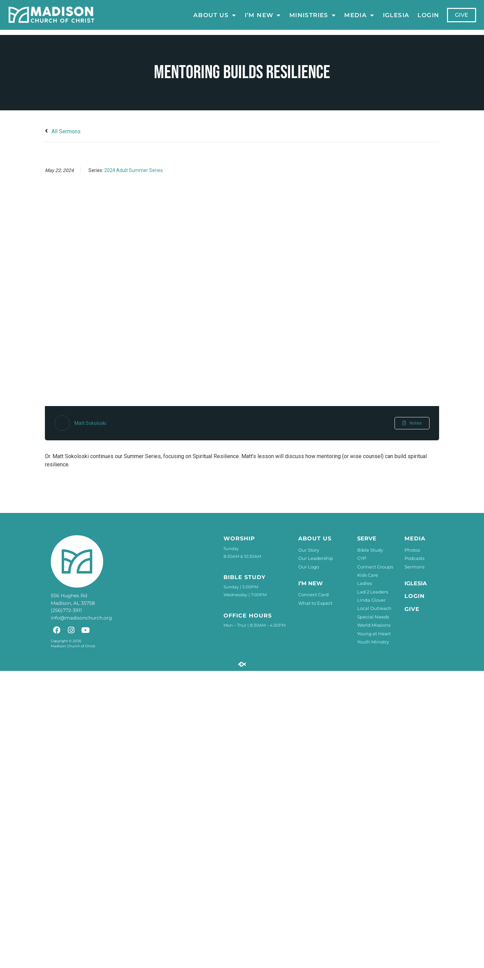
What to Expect (315, 603)
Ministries (312, 15)
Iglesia (396, 15)
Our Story (308, 550)
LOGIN (428, 15)
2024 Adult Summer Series (133, 170)
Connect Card (313, 594)
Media (359, 15)
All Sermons (63, 131)
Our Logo (308, 566)
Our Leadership (315, 558)
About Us (215, 15)
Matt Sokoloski (90, 423)
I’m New (263, 15)
